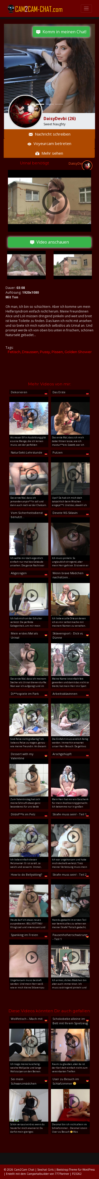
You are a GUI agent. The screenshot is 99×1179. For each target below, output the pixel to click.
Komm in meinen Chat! (61, 32)
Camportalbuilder (38, 1174)
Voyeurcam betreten (49, 143)
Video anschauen (49, 242)
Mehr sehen (49, 153)
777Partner (62, 1174)
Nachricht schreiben (49, 134)
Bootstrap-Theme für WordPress (75, 1169)
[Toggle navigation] (86, 8)
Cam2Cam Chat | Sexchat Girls (34, 1169)
